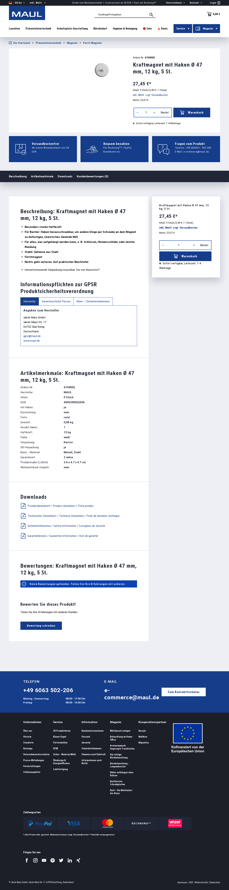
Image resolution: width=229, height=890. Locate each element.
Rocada (142, 730)
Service (58, 722)
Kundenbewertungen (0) (92, 176)
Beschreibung (18, 176)
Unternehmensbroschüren (36, 754)
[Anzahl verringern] (137, 112)
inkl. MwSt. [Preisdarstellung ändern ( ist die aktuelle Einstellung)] (38, 2)
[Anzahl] (146, 112)
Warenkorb (192, 112)
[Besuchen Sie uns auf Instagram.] (35, 860)
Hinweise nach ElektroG (93, 754)
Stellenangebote (31, 772)
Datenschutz (214, 882)
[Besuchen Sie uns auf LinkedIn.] (69, 860)
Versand (86, 736)
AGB (191, 882)
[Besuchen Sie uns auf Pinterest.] (52, 860)
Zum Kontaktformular (184, 692)
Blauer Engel (59, 736)
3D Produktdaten (61, 730)
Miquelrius (143, 742)
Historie (27, 736)
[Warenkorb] (212, 14)
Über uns (27, 730)
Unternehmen (32, 722)
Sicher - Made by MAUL (64, 754)
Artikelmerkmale (42, 176)
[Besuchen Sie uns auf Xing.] (78, 860)
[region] (66, 71)
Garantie (86, 742)
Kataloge (27, 748)
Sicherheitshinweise (91, 748)
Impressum (182, 882)
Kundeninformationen (93, 730)
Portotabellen (60, 742)
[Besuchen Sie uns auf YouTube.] (44, 860)
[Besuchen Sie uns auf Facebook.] (26, 860)
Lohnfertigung (60, 769)
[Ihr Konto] (215, 2)
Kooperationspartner (152, 722)
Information (90, 722)
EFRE (55, 748)
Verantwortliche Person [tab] (56, 301)
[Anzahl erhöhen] (154, 112)
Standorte (28, 742)
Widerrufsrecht (201, 882)
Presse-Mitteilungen (33, 760)
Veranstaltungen (31, 766)
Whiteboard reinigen (120, 730)
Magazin (115, 722)
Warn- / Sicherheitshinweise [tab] (93, 301)
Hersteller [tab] (29, 301)
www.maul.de (31, 340)
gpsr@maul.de (32, 336)
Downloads (65, 176)
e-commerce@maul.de (196, 151)
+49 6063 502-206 (48, 690)
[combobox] (125, 14)
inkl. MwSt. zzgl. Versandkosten (150, 95)
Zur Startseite (19, 42)
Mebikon (142, 736)
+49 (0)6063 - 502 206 (198, 147)
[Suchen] (151, 14)
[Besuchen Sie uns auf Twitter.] (61, 860)
